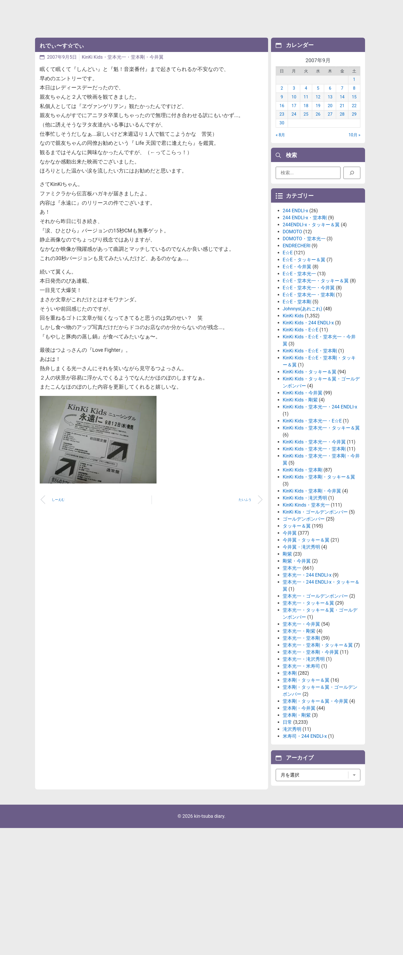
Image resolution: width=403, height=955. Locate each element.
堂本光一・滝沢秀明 (304, 697)
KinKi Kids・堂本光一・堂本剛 (314, 487)
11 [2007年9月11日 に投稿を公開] (306, 104)
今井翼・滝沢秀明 (301, 585)
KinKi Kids (293, 353)
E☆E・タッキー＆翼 (304, 297)
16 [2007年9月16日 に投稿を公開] (281, 112)
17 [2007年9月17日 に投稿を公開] (293, 112)
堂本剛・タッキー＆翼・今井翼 (315, 739)
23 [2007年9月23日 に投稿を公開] (281, 121)
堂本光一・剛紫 (299, 669)
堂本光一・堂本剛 (301, 676)
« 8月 (280, 142)
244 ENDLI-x (295, 248)
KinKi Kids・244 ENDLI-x (308, 360)
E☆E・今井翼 (297, 304)
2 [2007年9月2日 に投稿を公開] (282, 95)
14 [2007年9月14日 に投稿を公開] (342, 104)
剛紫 (287, 592)
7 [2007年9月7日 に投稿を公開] (342, 95)
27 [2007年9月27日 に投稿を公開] (330, 121)
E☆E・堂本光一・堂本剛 (309, 332)
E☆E (288, 290)
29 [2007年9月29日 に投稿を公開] (354, 121)
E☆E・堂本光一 (299, 311)
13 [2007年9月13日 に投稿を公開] (330, 104)
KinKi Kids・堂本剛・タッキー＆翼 (319, 515)
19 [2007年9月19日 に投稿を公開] (318, 112)
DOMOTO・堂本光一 (304, 276)
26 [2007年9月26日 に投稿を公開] (318, 121)
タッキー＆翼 (297, 564)
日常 (287, 760)
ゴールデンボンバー (304, 557)
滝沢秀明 (292, 767)
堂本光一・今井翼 (301, 662)
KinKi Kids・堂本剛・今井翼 (312, 529)
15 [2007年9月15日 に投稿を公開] (354, 104)
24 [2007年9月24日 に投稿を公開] (293, 121)
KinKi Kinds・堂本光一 (306, 543)
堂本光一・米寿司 (301, 704)
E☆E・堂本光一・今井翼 (309, 325)
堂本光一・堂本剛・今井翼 (311, 690)
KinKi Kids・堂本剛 (302, 508)
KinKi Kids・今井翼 (302, 431)
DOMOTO (292, 269)
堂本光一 (292, 606)
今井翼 (290, 571)
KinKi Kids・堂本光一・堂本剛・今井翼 (123, 57)
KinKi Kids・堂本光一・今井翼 (314, 480)
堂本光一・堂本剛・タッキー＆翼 (318, 683)
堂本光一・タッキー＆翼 (308, 641)
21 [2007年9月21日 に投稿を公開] (342, 112)
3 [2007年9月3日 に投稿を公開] (294, 95)
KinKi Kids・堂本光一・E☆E (312, 459)
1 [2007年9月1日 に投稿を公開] (354, 86)
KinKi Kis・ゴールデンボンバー (315, 550)
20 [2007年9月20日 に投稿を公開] (330, 112)
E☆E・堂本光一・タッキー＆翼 (316, 318)
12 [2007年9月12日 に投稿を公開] (318, 104)
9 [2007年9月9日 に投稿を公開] (282, 104)
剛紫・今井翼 (297, 599)
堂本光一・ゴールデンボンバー (315, 634)
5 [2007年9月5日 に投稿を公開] (318, 95)
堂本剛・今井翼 (299, 746)
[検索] (351, 175)
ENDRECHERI (296, 283)
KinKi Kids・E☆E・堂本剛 (310, 389)
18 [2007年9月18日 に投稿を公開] (306, 112)
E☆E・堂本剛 (297, 339)
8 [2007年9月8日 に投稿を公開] (354, 95)
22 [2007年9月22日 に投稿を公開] (354, 112)
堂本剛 (290, 711)
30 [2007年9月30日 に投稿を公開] (281, 130)
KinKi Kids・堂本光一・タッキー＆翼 (321, 466)
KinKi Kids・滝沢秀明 (305, 536)
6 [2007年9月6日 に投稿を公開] (330, 95)
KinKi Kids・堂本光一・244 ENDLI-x (320, 445)
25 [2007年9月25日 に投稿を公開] (306, 121)
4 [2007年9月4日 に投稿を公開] (306, 95)
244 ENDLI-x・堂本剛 (305, 255)
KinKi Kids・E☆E (300, 367)
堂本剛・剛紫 (297, 753)
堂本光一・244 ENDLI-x (307, 613)
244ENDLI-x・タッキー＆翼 (311, 262)
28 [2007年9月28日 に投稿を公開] (342, 121)
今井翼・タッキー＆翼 (306, 578)
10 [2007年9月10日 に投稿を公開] (293, 104)
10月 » (355, 142)
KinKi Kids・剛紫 (300, 438)
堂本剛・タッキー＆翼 (306, 718)
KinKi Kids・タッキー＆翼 (309, 410)
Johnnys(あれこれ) (302, 346)
